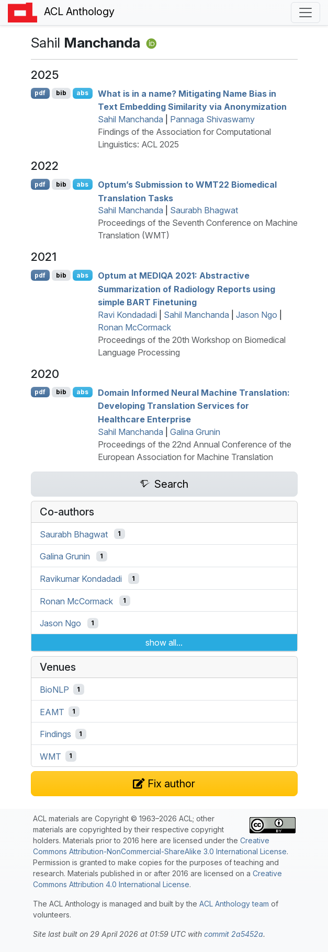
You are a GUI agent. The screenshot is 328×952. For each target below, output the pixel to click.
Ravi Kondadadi (127, 314)
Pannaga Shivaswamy (212, 119)
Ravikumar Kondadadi (81, 579)
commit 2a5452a (233, 934)
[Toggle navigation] (305, 12)
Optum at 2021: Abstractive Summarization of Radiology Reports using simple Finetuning (186, 288)
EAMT (52, 711)
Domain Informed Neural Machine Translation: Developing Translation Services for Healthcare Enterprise (194, 405)
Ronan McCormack (134, 327)
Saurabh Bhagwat (204, 210)
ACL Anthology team (234, 903)
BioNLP (54, 689)
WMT (50, 756)
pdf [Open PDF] (40, 93)
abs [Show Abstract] (82, 93)
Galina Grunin (195, 432)
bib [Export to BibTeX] (61, 93)
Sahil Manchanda (130, 119)
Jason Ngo (256, 314)
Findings (55, 734)
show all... (164, 642)
